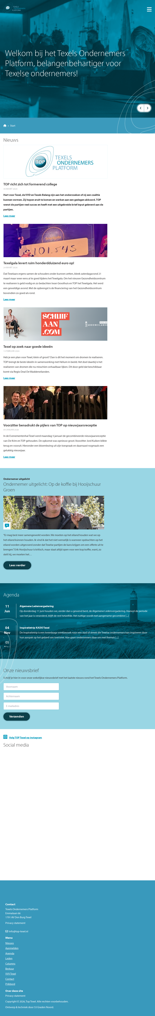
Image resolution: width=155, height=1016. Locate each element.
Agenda (9, 953)
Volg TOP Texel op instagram (25, 737)
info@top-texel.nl (18, 931)
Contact (9, 979)
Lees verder (17, 565)
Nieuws (9, 943)
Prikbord (10, 984)
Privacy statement (15, 995)
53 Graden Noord (43, 1007)
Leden (8, 958)
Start (9, 125)
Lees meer (9, 215)
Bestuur (9, 968)
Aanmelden (11, 948)
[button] (140, 108)
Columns (10, 963)
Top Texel (31, 1001)
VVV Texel (10, 973)
